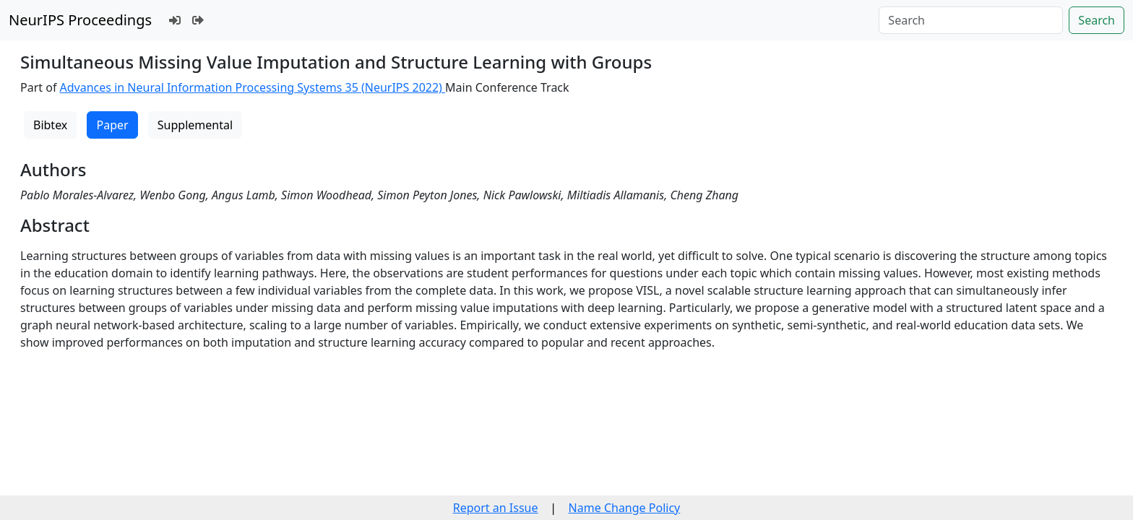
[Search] (971, 20)
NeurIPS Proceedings (80, 20)
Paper (112, 125)
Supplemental (195, 125)
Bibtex (50, 125)
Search (1096, 20)
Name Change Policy (625, 508)
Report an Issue (495, 508)
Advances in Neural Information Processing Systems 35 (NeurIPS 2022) (253, 87)
